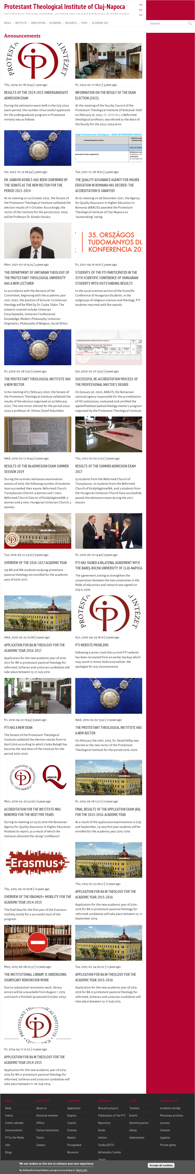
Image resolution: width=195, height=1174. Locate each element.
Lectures (165, 1123)
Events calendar (14, 1123)
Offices (40, 1123)
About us (41, 1108)
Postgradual (74, 1145)
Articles (102, 1137)
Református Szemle (109, 1152)
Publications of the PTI (111, 1115)
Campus (40, 1145)
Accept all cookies (161, 1167)
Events (9, 1115)
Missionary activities (171, 1115)
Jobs (7, 1145)
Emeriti (133, 1115)
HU (141, 4)
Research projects (108, 1108)
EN (140, 10)
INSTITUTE (21, 23)
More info (81, 1171)
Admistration (136, 1137)
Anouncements (14, 1130)
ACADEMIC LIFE (100, 23)
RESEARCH (71, 23)
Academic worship (170, 1108)
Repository (104, 1123)
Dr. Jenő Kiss (112, 115)
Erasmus (72, 1130)
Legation (165, 1137)
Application (73, 1108)
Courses (71, 1123)
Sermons (165, 1130)
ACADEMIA (55, 23)
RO (141, 15)
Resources (73, 1152)
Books (101, 1130)
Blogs (8, 1152)
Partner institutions (47, 1130)
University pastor (139, 1123)
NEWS (7, 23)
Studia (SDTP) (106, 1145)
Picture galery (168, 1145)
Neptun (71, 1137)
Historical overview (47, 1115)
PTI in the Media (14, 1137)
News (8, 1108)
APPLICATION (38, 23)
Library (102, 1159)
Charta (40, 1137)
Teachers (134, 1108)
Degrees (71, 1115)
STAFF (84, 23)
